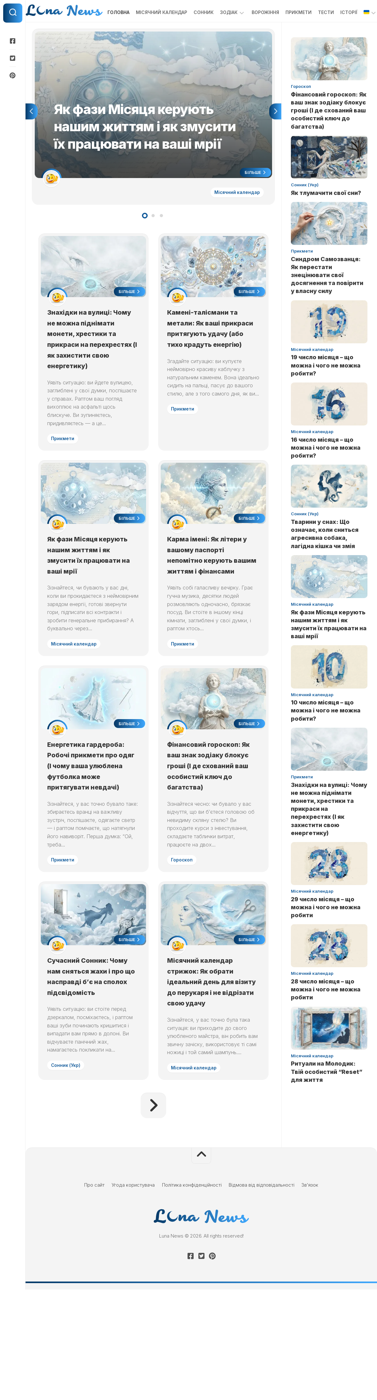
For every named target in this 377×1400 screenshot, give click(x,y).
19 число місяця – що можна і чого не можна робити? (325, 384)
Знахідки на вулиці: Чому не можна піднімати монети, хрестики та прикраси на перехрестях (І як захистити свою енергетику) (92, 376)
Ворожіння (252, 31)
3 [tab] (161, 237)
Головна (106, 31)
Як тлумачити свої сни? (326, 212)
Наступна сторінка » (153, 1216)
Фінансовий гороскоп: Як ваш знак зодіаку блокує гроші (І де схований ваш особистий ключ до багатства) (328, 129)
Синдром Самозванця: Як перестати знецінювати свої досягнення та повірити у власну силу (327, 294)
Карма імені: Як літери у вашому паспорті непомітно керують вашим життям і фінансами (212, 614)
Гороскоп (184, 947)
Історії (336, 31)
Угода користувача (133, 1295)
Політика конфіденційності (192, 1295)
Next (275, 132)
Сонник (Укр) (68, 1174)
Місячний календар (148, 31)
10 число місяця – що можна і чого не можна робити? (325, 729)
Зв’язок (309, 1295)
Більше (254, 193)
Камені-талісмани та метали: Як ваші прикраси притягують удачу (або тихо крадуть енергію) (211, 366)
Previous (32, 132)
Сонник (191, 31)
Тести (313, 31)
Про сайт (94, 1295)
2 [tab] (153, 237)
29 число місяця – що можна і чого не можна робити (325, 926)
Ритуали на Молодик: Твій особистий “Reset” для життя (326, 1091)
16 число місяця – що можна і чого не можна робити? (325, 466)
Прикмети (286, 31)
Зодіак (216, 31)
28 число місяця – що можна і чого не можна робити (325, 1008)
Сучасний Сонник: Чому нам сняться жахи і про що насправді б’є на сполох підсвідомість (90, 1080)
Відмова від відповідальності (261, 1295)
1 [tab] (145, 238)
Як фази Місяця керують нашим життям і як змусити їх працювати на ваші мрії (93, 614)
